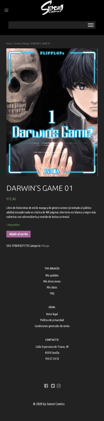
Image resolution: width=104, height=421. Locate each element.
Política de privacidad (52, 320)
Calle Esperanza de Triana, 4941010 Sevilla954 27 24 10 (52, 352)
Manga (25, 43)
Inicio (9, 43)
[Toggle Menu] (91, 25)
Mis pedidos (52, 275)
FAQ (52, 293)
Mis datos (52, 287)
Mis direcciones (52, 281)
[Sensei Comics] (52, 7)
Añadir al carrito (18, 234)
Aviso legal (52, 314)
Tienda (17, 43)
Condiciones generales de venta (52, 326)
